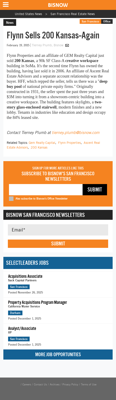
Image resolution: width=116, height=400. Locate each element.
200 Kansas (39, 147)
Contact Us (40, 384)
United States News (28, 14)
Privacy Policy (70, 384)
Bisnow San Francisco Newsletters (45, 215)
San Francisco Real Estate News (72, 14)
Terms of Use (88, 384)
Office (107, 21)
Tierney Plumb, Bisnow (48, 45)
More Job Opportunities (58, 354)
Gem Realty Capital (42, 142)
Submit (58, 244)
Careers (26, 384)
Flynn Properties (69, 142)
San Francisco (90, 21)
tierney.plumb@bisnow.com (75, 132)
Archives (54, 384)
